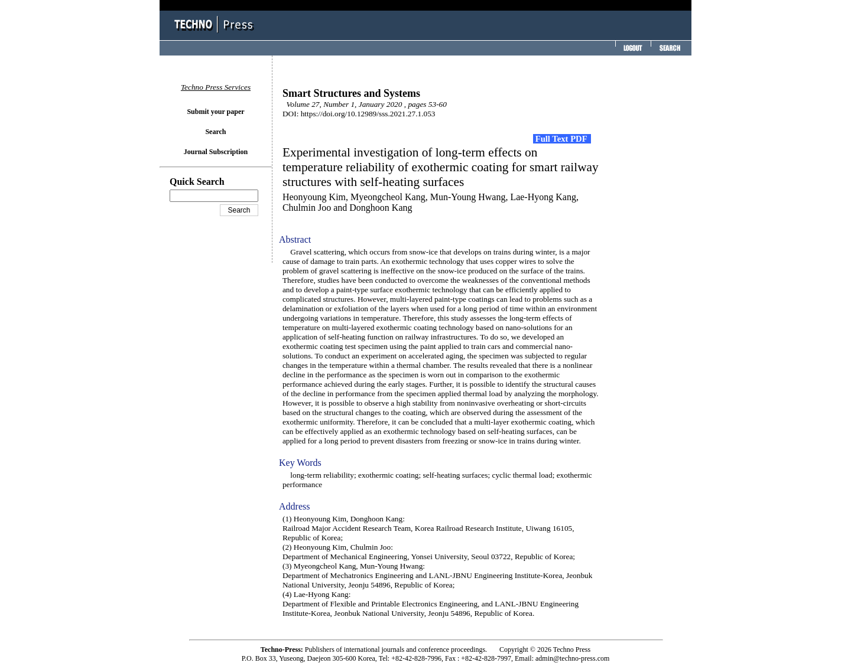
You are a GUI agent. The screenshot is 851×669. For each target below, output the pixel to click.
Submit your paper (215, 111)
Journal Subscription (216, 152)
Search (215, 132)
